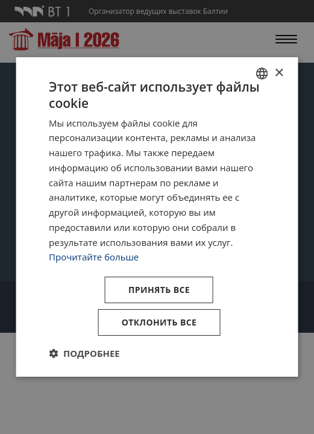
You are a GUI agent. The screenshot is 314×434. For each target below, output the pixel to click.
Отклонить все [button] (159, 322)
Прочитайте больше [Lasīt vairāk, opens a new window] (94, 257)
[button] (84, 353)
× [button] (278, 72)
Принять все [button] (159, 289)
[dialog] (157, 217)
